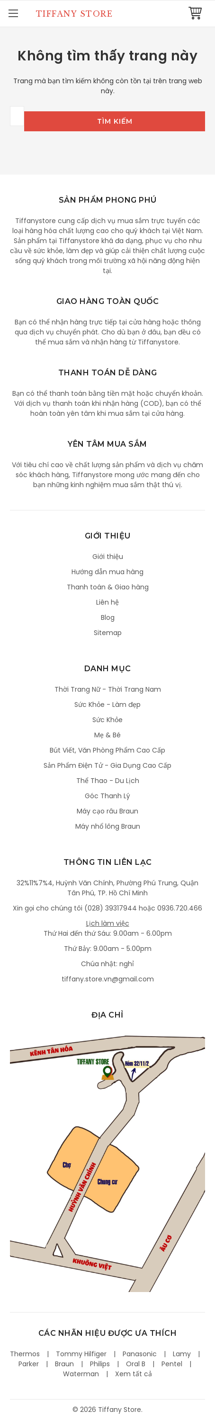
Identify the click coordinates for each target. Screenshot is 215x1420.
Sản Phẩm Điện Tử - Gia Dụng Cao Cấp (107, 765)
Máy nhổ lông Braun (107, 826)
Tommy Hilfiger (81, 1354)
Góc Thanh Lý (107, 796)
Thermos (25, 1354)
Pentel (171, 1364)
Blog (108, 617)
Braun (64, 1364)
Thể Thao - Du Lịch (107, 780)
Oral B (135, 1364)
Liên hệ (107, 602)
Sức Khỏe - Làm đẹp (107, 704)
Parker (28, 1364)
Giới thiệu (107, 556)
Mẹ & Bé (107, 735)
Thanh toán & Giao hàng (108, 587)
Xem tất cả (133, 1374)
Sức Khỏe (107, 720)
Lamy (182, 1354)
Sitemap (108, 632)
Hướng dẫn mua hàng (107, 572)
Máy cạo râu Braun (107, 811)
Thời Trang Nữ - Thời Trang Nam (107, 689)
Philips (100, 1364)
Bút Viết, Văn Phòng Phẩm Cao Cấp (107, 750)
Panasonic (140, 1354)
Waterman (81, 1374)
